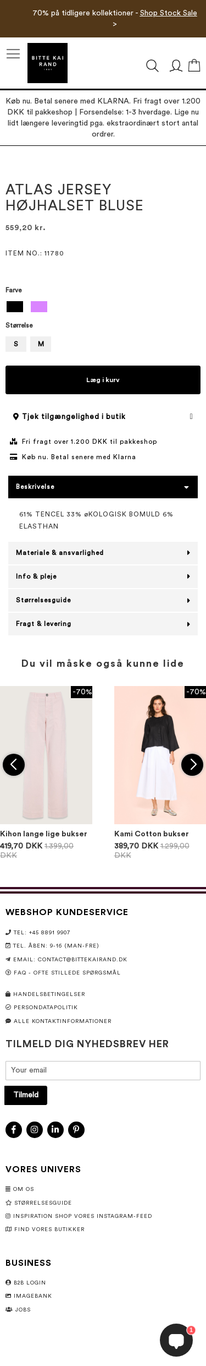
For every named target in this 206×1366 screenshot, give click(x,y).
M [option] (41, 344)
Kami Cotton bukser (151, 834)
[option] (14, 307)
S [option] (16, 344)
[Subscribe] (25, 1095)
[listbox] (103, 308)
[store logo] (47, 63)
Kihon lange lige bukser (43, 834)
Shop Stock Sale (168, 13)
